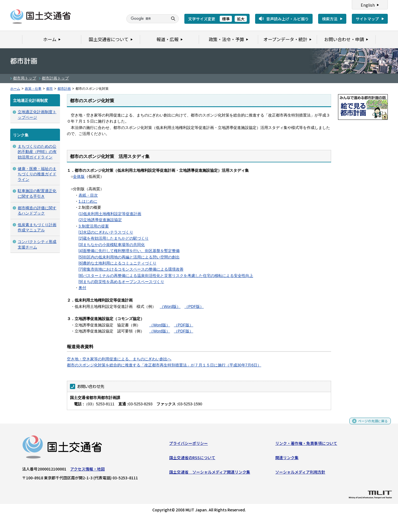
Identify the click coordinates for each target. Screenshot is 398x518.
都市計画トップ (55, 78)
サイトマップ (367, 19)
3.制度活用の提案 (93, 226)
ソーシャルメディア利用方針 (300, 473)
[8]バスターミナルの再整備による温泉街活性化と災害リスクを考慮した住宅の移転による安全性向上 (165, 275)
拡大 (241, 19)
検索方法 (329, 19)
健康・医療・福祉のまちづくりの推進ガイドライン (37, 174)
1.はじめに (87, 201)
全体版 (79, 176)
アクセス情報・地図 (87, 470)
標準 (226, 19)
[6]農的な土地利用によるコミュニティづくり (117, 263)
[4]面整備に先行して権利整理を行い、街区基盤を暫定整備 (129, 251)
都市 (49, 89)
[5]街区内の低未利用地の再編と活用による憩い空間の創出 (129, 257)
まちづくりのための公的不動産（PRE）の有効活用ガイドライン (37, 151)
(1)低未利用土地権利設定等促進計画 (109, 214)
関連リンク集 (286, 459)
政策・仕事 (33, 89)
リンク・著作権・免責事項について (306, 444)
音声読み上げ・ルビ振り (287, 19)
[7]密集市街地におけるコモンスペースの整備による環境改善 (131, 269)
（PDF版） (194, 306)
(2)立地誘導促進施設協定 (100, 220)
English (368, 5)
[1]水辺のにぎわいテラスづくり (105, 232)
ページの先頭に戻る (371, 424)
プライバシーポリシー (188, 444)
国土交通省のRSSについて (192, 459)
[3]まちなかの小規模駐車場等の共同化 (111, 244)
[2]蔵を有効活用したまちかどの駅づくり (113, 238)
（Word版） (170, 306)
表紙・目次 (88, 195)
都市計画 (64, 89)
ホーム (15, 89)
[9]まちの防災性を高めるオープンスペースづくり (121, 281)
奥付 (82, 288)
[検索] (146, 19)
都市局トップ (24, 78)
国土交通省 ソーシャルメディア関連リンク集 (209, 473)
